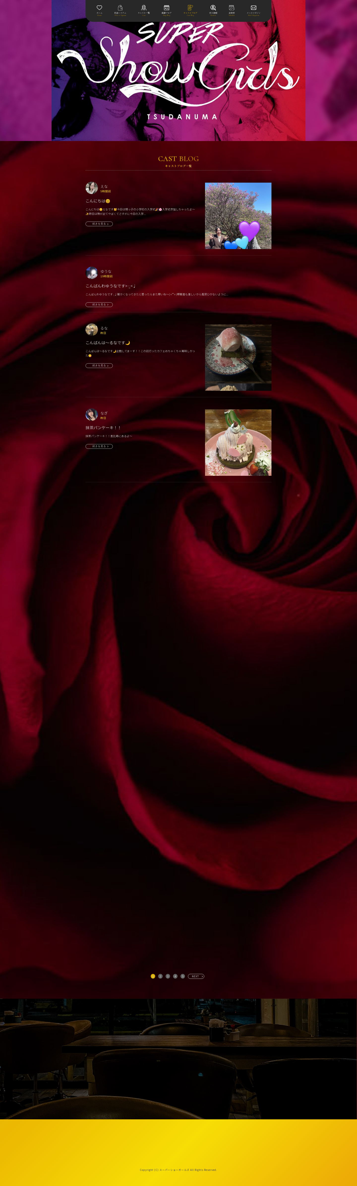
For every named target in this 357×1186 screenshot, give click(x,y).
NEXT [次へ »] (195, 976)
